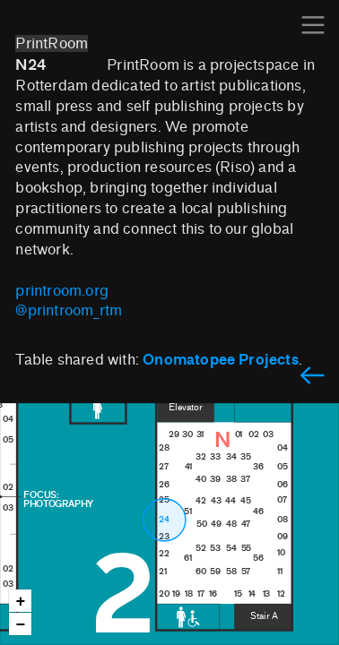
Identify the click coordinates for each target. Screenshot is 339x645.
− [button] (21, 625)
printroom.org (62, 290)
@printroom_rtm (68, 310)
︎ (312, 376)
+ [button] (21, 601)
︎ (313, 25)
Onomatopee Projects (221, 359)
